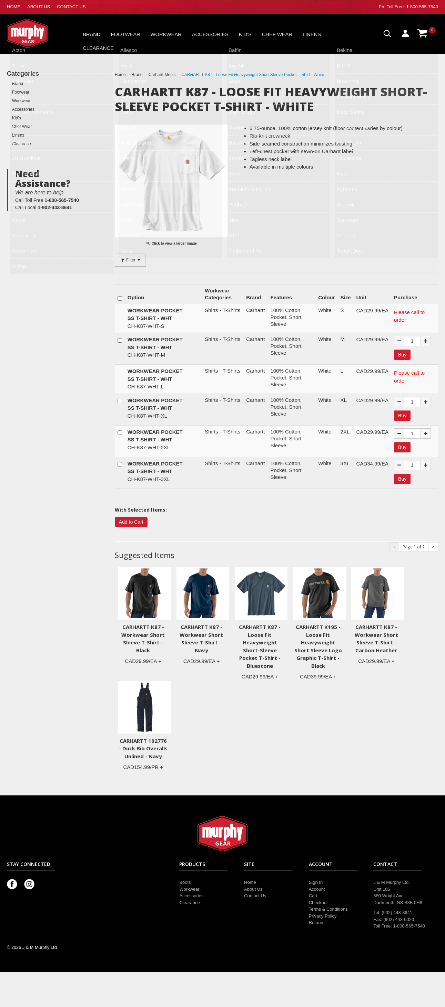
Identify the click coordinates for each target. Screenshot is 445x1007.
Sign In (316, 882)
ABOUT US (38, 6)
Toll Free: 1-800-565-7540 (412, 6)
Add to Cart (131, 522)
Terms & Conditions (328, 909)
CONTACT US (71, 6)
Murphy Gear (36, 33)
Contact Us (255, 895)
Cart (313, 895)
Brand (92, 34)
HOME (13, 6)
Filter (130, 260)
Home (250, 882)
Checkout (318, 902)
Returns (317, 922)
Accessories (210, 34)
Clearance (98, 48)
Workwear (166, 34)
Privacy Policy (323, 916)
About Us (253, 889)
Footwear (125, 34)
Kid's (245, 34)
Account (317, 889)
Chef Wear (277, 34)
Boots (185, 882)
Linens (312, 34)
